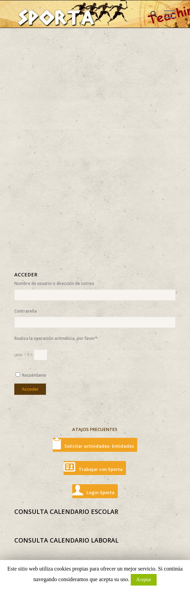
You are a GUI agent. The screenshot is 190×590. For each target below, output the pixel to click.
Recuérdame (34, 375)
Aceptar (143, 579)
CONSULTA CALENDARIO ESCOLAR (66, 511)
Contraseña (25, 311)
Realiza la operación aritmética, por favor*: (56, 338)
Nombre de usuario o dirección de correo (54, 283)
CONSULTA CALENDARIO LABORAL (66, 540)
